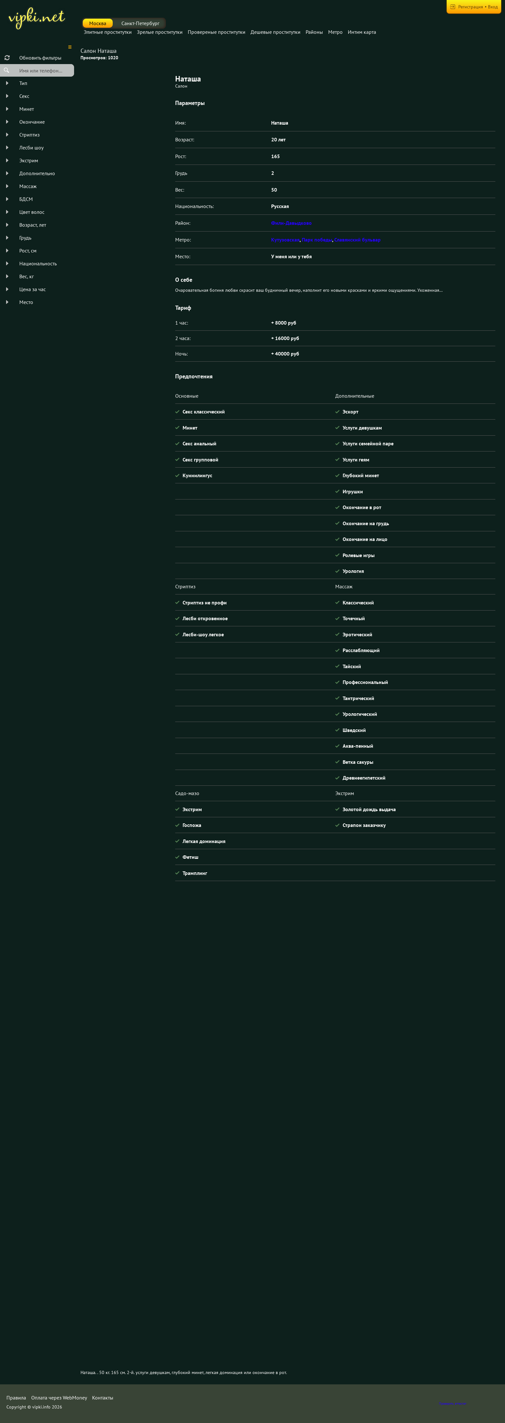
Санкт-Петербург (140, 23)
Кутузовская (285, 239)
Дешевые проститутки (275, 32)
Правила (16, 1397)
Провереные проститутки (216, 32)
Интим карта (362, 32)
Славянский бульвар (357, 239)
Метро (335, 32)
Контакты (102, 1397)
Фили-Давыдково (291, 223)
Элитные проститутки (108, 32)
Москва (97, 23)
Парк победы (317, 239)
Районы (314, 32)
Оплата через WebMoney (59, 1397)
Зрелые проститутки (160, 32)
